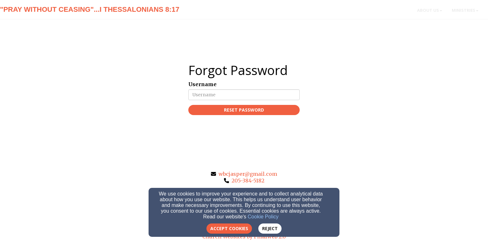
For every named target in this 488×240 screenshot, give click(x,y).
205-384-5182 (248, 180)
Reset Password (244, 110)
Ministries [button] (465, 10)
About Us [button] (429, 10)
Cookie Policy (263, 216)
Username (202, 84)
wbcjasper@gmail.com (248, 174)
